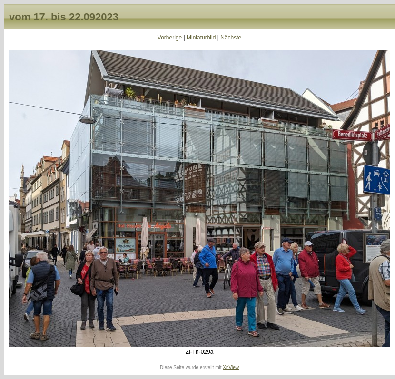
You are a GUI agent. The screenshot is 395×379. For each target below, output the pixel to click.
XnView (231, 367)
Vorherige (170, 37)
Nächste (230, 37)
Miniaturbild (201, 37)
